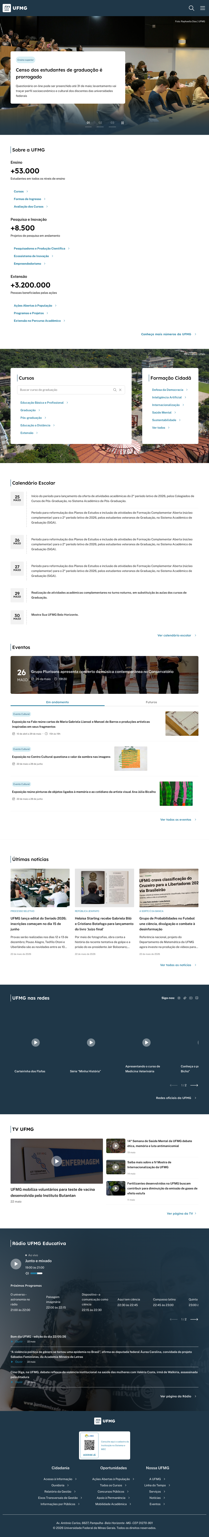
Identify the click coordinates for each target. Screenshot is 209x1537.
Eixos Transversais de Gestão (58, 1497)
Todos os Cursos (111, 1485)
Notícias (155, 1497)
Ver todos (161, 427)
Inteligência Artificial (169, 397)
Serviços (155, 1491)
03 (112, 122)
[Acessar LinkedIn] (196, 997)
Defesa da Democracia (170, 389)
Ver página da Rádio (178, 1396)
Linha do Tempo (155, 1485)
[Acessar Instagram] (179, 997)
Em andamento (57, 702)
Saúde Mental (164, 412)
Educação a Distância (38, 425)
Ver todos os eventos (178, 819)
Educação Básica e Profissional (44, 402)
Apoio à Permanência (111, 1497)
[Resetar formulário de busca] (120, 390)
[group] (36, 1042)
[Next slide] (194, 1085)
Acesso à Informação (58, 1479)
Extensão (29, 433)
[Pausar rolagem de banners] (123, 123)
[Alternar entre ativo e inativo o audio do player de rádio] (27, 1273)
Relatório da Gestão (57, 1491)
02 (100, 122)
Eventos (155, 1504)
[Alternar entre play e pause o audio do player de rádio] (16, 1264)
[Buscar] (115, 390)
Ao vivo (31, 1255)
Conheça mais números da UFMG (169, 334)
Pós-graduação (33, 417)
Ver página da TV (182, 1213)
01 (88, 122)
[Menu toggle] (202, 8)
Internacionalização (168, 405)
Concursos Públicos (111, 1491)
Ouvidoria (57, 1485)
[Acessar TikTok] (185, 997)
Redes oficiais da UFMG (176, 1098)
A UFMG (155, 1479)
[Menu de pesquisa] (191, 8)
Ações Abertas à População (111, 1479)
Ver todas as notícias (178, 965)
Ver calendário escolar (177, 635)
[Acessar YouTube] (191, 997)
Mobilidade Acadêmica (111, 1504)
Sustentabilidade (166, 420)
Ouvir (17, 1341)
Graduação (30, 410)
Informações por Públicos (58, 1504)
